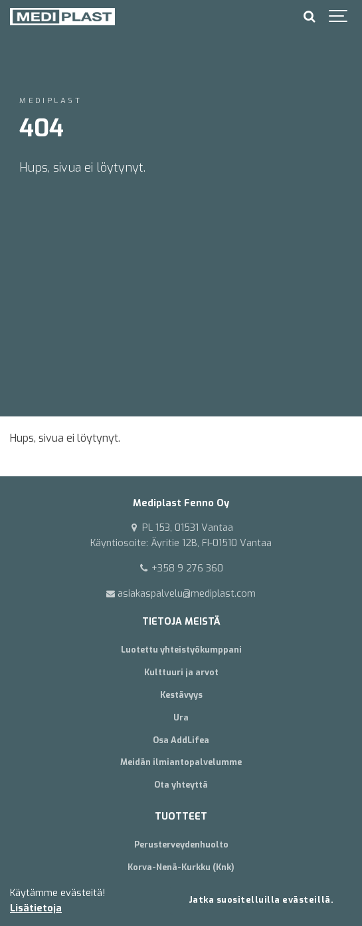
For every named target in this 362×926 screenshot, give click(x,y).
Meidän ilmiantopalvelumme (181, 762)
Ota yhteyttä (181, 784)
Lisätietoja (36, 908)
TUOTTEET (181, 816)
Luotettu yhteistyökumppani (181, 649)
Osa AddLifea (181, 740)
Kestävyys (181, 694)
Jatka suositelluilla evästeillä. (261, 899)
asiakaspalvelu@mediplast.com (181, 593)
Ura (181, 717)
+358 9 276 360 (181, 568)
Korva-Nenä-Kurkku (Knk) (181, 867)
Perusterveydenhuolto (181, 844)
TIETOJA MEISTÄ (181, 621)
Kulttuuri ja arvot (181, 672)
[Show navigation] (338, 16)
